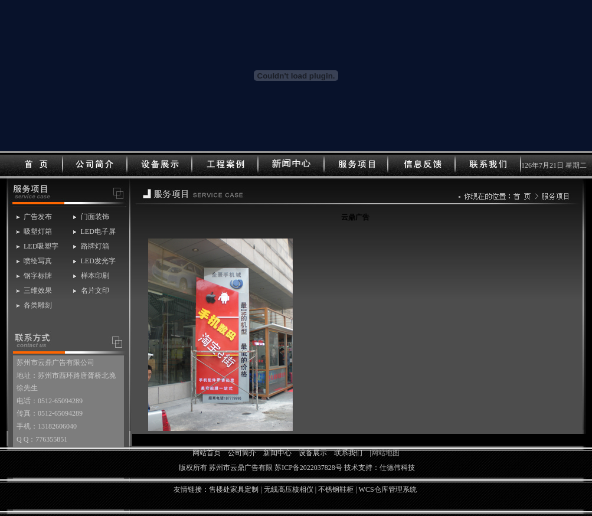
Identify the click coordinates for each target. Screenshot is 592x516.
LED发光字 (98, 261)
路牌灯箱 (95, 246)
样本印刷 (95, 276)
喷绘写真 (38, 261)
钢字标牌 (38, 276)
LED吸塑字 (41, 246)
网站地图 (385, 453)
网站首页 (206, 453)
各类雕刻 (38, 305)
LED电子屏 (98, 231)
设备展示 (313, 453)
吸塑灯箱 (38, 231)
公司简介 (242, 453)
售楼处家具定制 (234, 489)
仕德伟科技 (397, 467)
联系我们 (348, 453)
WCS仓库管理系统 (388, 489)
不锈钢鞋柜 (336, 489)
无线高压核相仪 (288, 489)
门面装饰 (95, 217)
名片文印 (95, 290)
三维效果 (38, 290)
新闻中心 (277, 453)
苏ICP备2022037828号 (308, 467)
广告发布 (38, 217)
